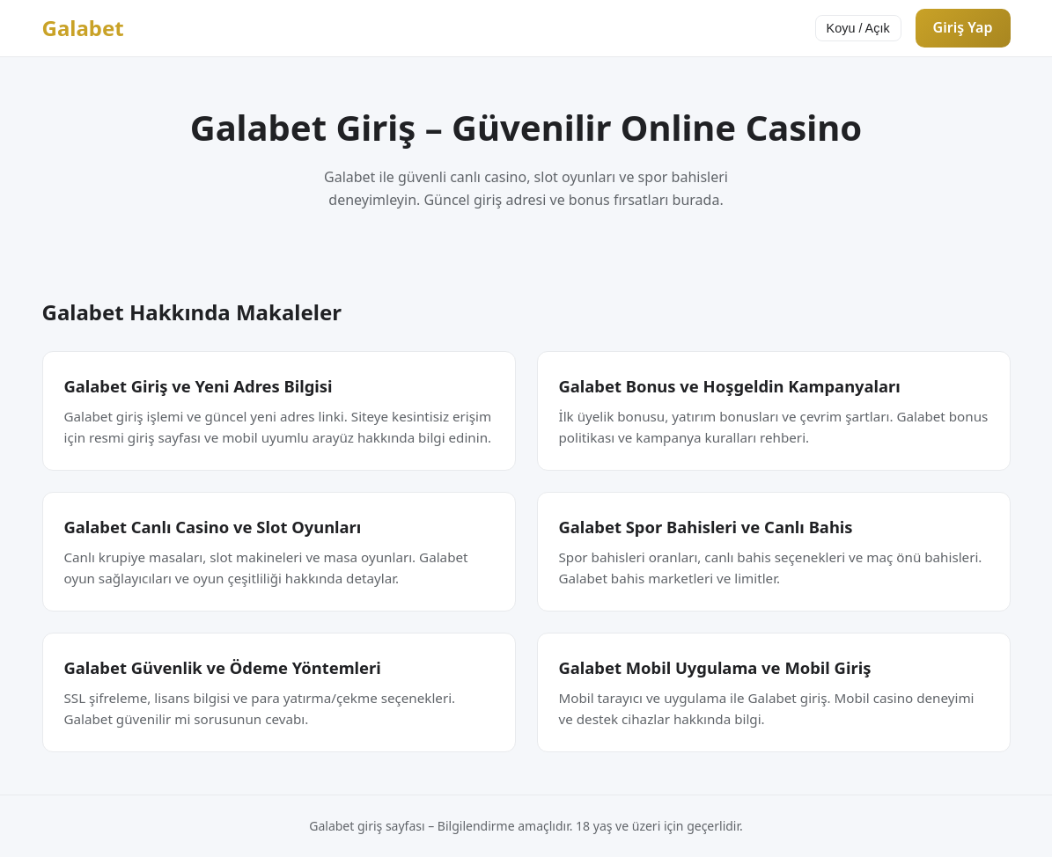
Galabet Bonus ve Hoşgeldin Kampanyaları (730, 386)
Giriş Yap (963, 27)
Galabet (83, 27)
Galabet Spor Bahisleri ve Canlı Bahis (706, 527)
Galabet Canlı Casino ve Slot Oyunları (213, 527)
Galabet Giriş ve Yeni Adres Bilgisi (198, 386)
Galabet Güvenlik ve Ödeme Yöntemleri (222, 667)
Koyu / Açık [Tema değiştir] (858, 28)
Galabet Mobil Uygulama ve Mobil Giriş (715, 667)
